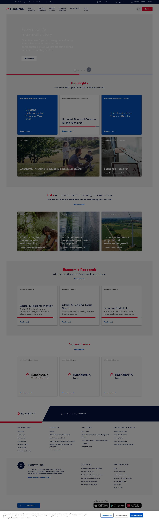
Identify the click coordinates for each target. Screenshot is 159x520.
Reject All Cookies (121, 515)
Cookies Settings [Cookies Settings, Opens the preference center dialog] (107, 515)
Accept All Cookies (136, 515)
